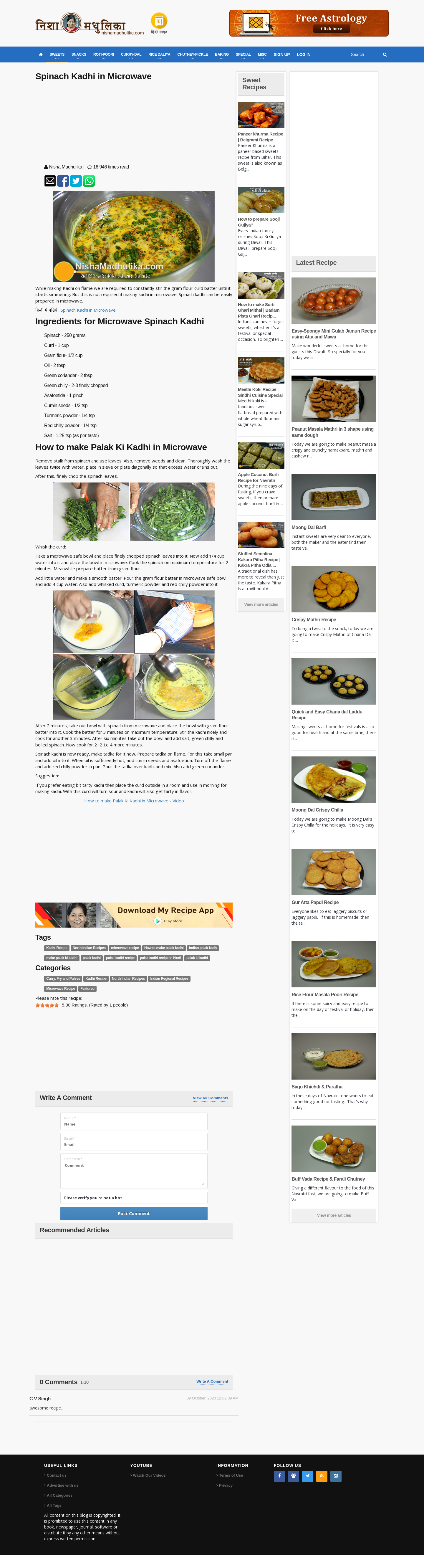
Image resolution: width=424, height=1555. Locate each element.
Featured (87, 989)
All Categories (59, 1495)
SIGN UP (282, 54)
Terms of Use (231, 1475)
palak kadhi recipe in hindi (160, 958)
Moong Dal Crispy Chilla (317, 809)
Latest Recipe (316, 262)
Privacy (226, 1485)
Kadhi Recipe (56, 948)
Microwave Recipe (60, 989)
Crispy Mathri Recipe (314, 619)
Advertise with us (63, 1485)
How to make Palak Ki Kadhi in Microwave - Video (134, 801)
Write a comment (212, 1381)
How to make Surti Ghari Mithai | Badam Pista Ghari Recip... (258, 310)
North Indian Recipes (89, 948)
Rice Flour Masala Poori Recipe (325, 994)
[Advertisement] (134, 124)
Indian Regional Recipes (169, 979)
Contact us (57, 1475)
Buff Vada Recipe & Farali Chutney (328, 1178)
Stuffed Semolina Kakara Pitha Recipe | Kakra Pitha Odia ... (259, 559)
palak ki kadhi (197, 958)
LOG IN (303, 54)
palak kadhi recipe (120, 958)
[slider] (47, 1005)
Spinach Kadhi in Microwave (88, 310)
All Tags (54, 1505)
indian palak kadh (203, 948)
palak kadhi (92, 958)
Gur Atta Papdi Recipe (315, 902)
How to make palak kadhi (164, 948)
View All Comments (210, 1098)
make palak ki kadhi (61, 958)
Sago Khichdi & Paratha (317, 1086)
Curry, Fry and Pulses (63, 979)
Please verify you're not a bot (93, 1197)
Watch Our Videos (149, 1475)
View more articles (261, 604)
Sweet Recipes (254, 83)
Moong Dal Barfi (309, 527)
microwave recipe (125, 948)
